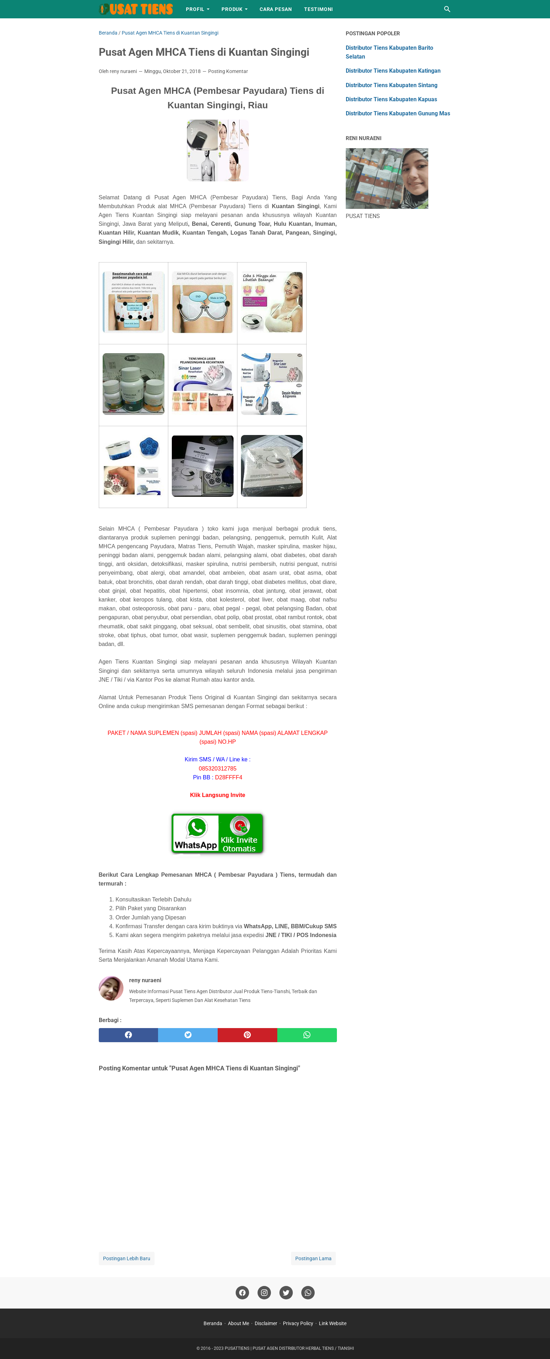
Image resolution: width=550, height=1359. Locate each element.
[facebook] (128, 1035)
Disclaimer (266, 1323)
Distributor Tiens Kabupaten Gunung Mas (398, 113)
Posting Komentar (228, 71)
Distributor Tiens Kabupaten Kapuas (391, 99)
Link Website (332, 1323)
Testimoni (318, 9)
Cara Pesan (276, 9)
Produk (232, 9)
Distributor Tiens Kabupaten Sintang (391, 85)
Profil (195, 9)
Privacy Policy (298, 1323)
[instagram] (264, 1293)
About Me (238, 1323)
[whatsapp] (307, 1035)
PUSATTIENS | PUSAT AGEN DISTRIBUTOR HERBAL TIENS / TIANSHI (289, 1348)
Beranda (213, 1323)
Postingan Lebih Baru (126, 1258)
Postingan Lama (313, 1258)
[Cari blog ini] (447, 9)
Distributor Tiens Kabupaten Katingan (393, 70)
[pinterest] (247, 1035)
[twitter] (188, 1035)
